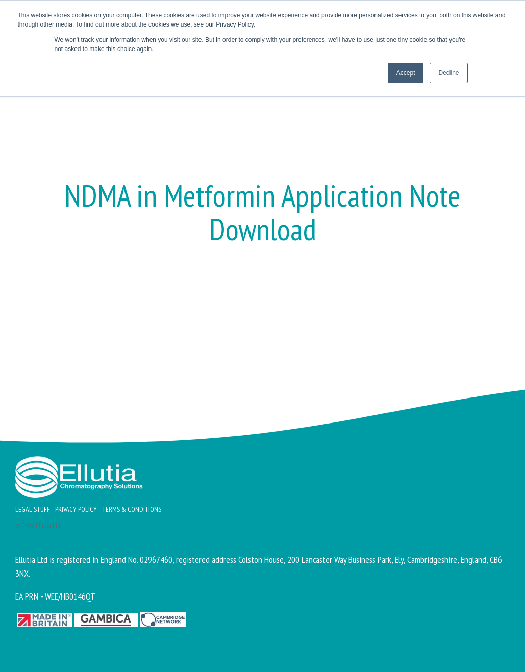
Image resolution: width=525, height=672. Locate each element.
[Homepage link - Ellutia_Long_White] (79, 492)
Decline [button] (448, 73)
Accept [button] (405, 73)
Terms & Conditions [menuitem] (131, 509)
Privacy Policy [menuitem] (76, 509)
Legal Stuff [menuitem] (32, 509)
